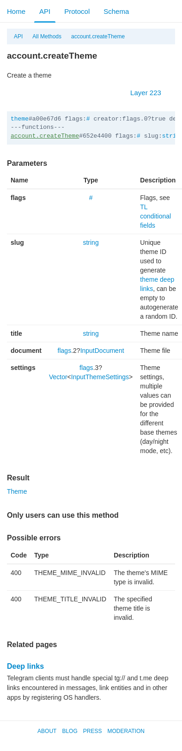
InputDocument (102, 350)
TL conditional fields (155, 216)
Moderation (125, 731)
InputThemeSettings (100, 377)
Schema (116, 11)
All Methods (46, 36)
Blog (69, 731)
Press (92, 731)
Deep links (25, 666)
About (46, 731)
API (44, 11)
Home (16, 11)
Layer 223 (150, 93)
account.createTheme (98, 36)
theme (20, 118)
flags (65, 350)
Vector (58, 377)
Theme (17, 491)
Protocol (77, 11)
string (90, 242)
